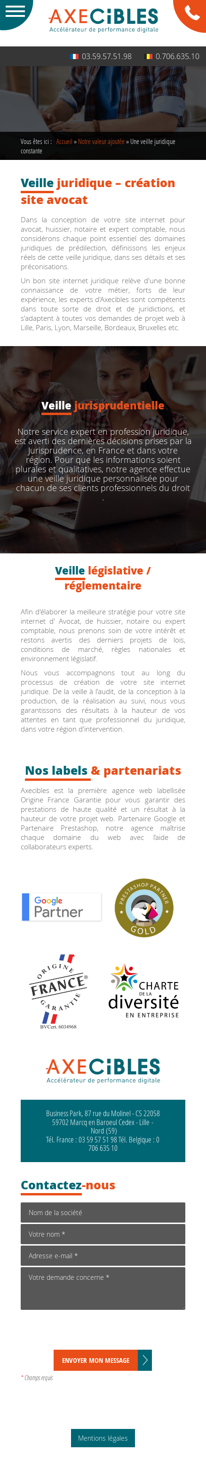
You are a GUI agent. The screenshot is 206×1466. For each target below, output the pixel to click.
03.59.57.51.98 (101, 56)
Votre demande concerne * (103, 1288)
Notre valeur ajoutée (101, 141)
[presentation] (92, 1331)
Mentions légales (103, 1438)
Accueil (64, 141)
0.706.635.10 (171, 56)
